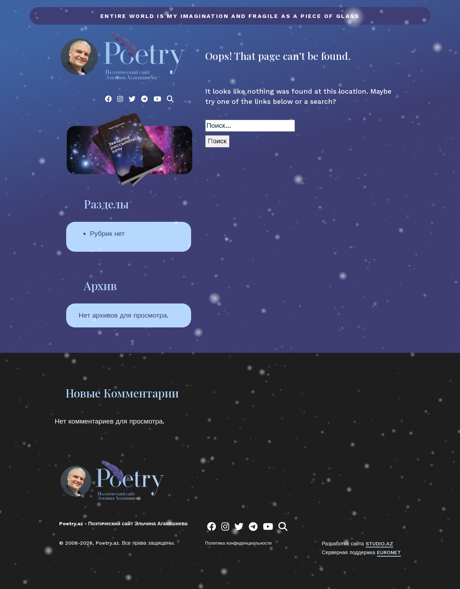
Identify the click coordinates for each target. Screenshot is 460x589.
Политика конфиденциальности (238, 543)
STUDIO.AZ (379, 543)
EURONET (389, 552)
